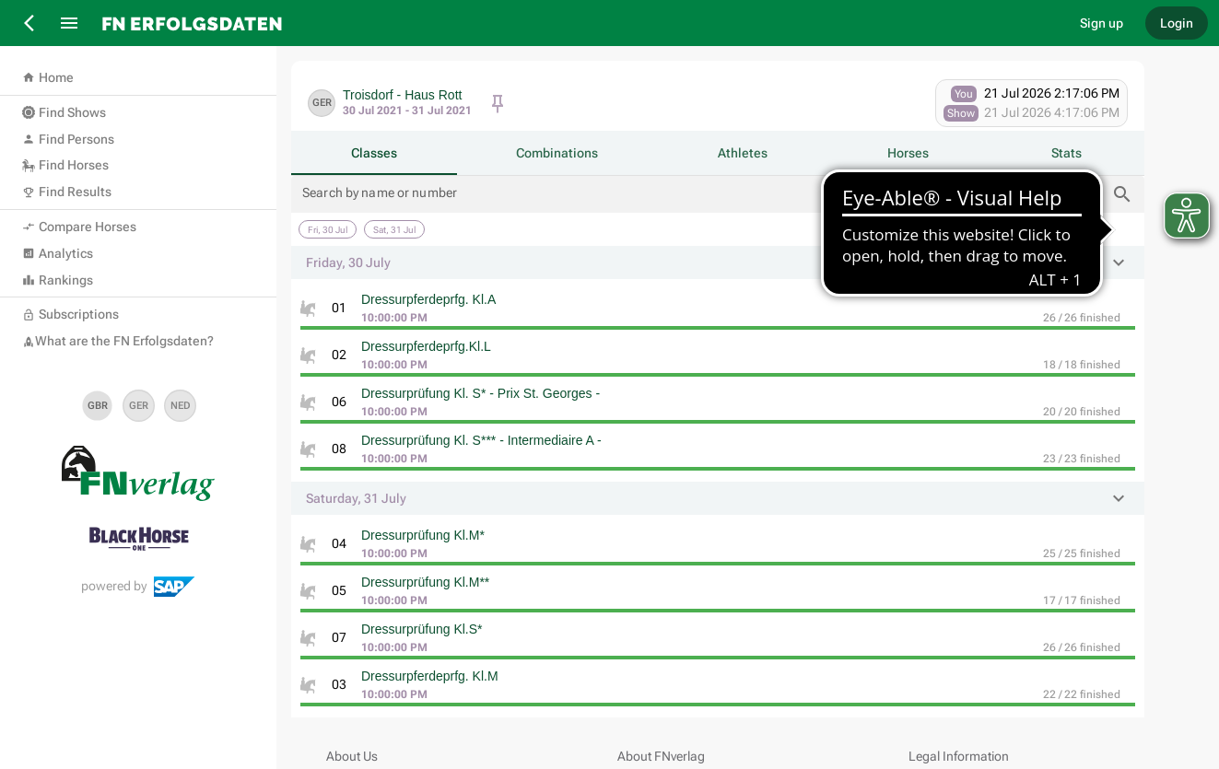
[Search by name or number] (704, 194)
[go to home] (577, 23)
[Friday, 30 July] (328, 229)
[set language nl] (180, 406)
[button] (717, 262)
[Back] (30, 23)
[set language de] (139, 406)
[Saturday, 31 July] (394, 229)
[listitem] (717, 309)
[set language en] (97, 406)
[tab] (374, 153)
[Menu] (69, 23)
